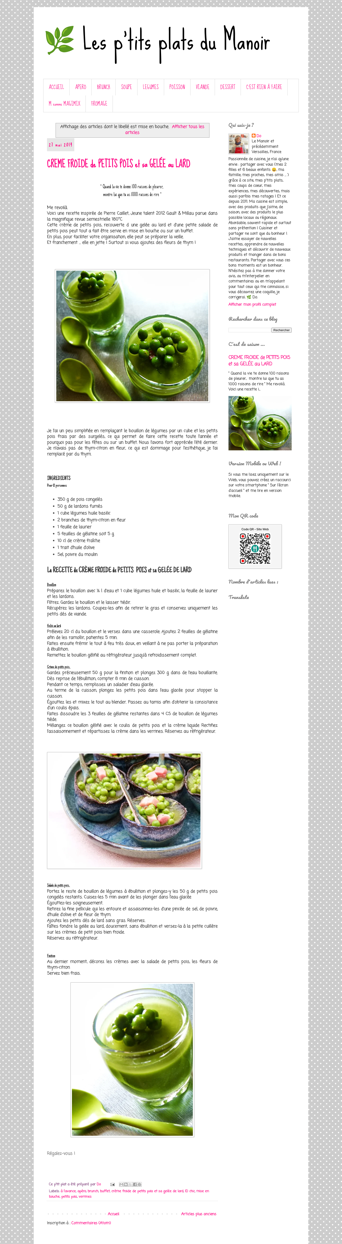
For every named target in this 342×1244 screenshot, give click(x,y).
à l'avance (68, 1191)
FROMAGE (99, 104)
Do (258, 136)
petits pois (69, 1196)
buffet (105, 1191)
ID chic (190, 1191)
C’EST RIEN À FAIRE (264, 87)
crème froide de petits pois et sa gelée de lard (147, 1191)
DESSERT (227, 87)
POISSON (177, 87)
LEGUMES (151, 87)
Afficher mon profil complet (252, 305)
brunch (93, 1191)
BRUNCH (103, 87)
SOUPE (126, 87)
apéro (81, 1191)
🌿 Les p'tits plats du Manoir (156, 40)
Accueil (113, 1214)
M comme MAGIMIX (64, 104)
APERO (80, 87)
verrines (85, 1196)
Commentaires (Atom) (91, 1223)
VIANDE (202, 87)
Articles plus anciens (198, 1214)
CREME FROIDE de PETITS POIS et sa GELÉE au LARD (118, 164)
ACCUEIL (56, 87)
